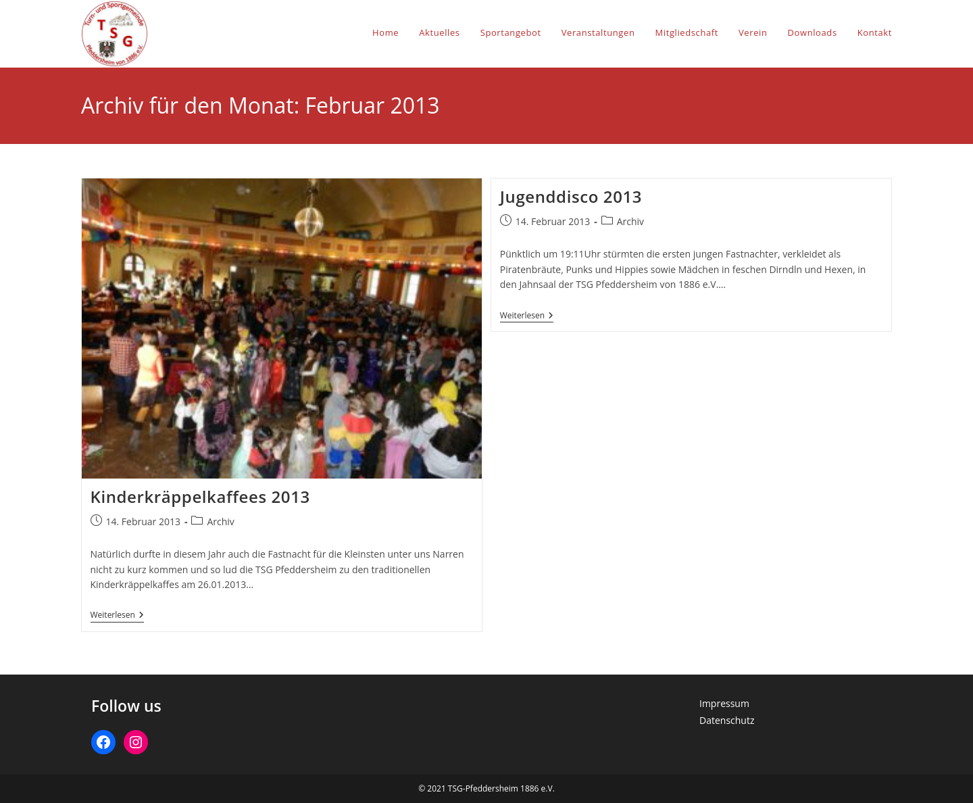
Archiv (220, 521)
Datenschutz (726, 720)
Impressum (724, 703)
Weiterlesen (117, 616)
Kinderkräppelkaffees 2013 (200, 496)
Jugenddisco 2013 (571, 196)
